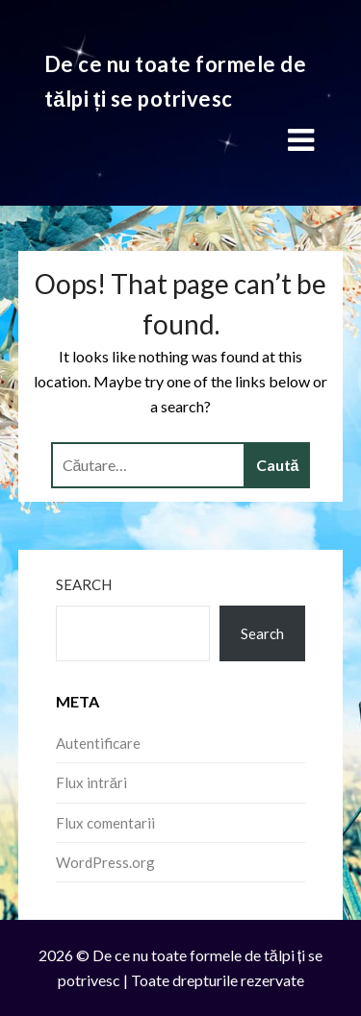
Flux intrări (91, 782)
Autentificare (98, 743)
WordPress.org (105, 862)
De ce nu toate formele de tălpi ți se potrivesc (175, 81)
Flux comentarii (105, 822)
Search (84, 584)
